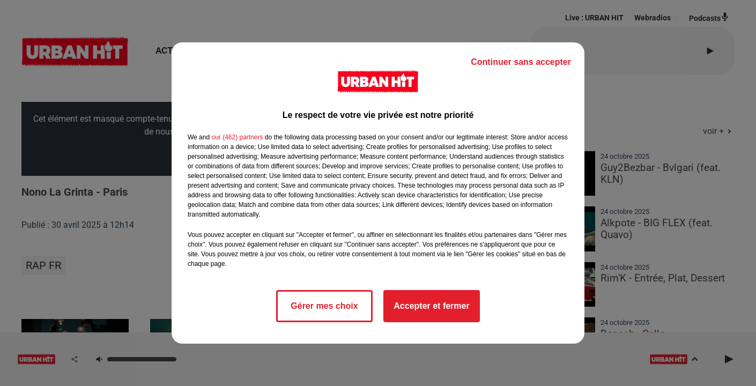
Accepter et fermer (431, 305)
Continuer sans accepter (521, 61)
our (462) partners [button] (237, 137)
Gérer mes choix (324, 305)
